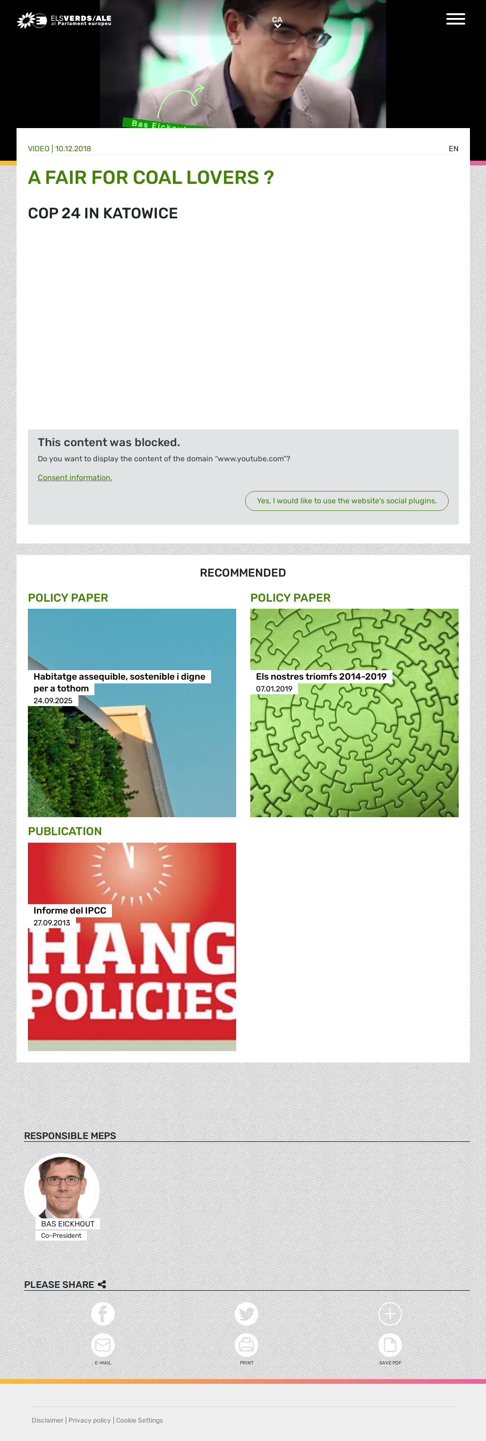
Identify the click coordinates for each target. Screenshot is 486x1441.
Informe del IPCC (70, 911)
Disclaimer (47, 1420)
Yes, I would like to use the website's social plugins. (347, 500)
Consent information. (75, 477)
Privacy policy (89, 1420)
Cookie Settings (139, 1420)
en (454, 148)
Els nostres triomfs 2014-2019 (321, 677)
